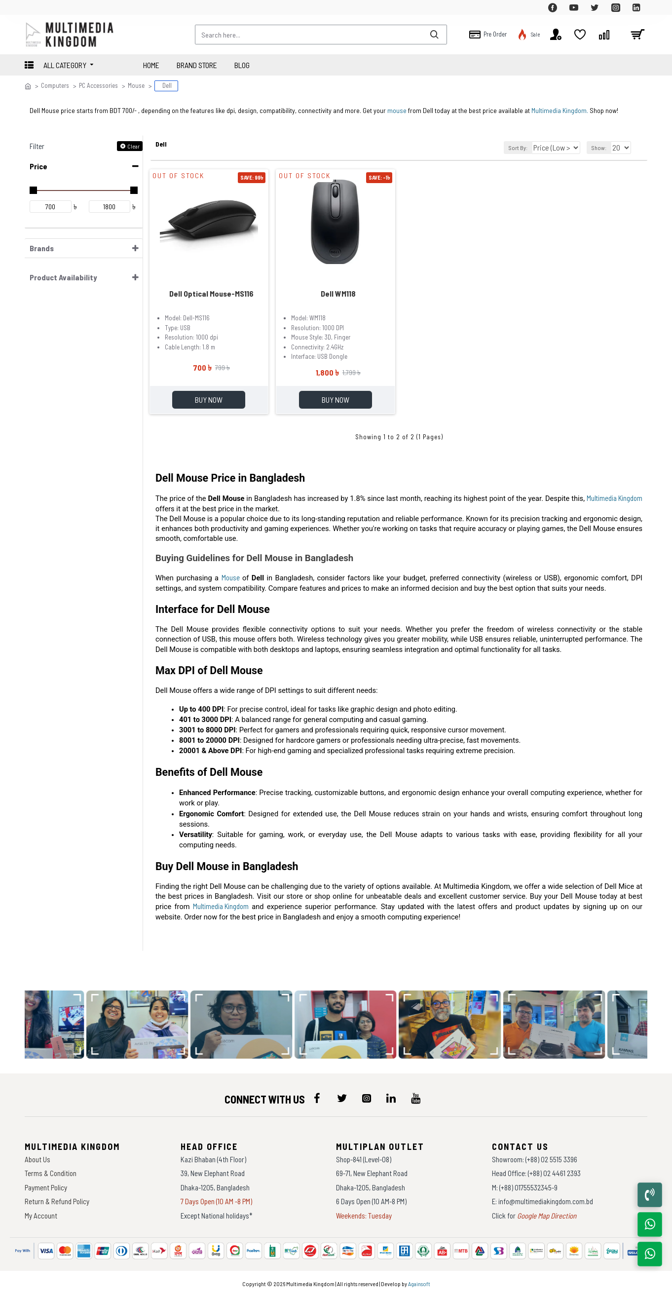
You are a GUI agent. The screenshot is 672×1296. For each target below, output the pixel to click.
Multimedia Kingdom (614, 499)
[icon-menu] (317, 1098)
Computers (55, 85)
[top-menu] (32, 7)
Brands (42, 246)
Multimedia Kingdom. (559, 109)
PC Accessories (98, 85)
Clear (133, 144)
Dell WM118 (338, 292)
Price (38, 164)
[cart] (637, 34)
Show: (600, 146)
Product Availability (63, 275)
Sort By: (515, 146)
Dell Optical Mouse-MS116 (211, 292)
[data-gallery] (144, 1025)
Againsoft (419, 1283)
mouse (397, 109)
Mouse (136, 85)
